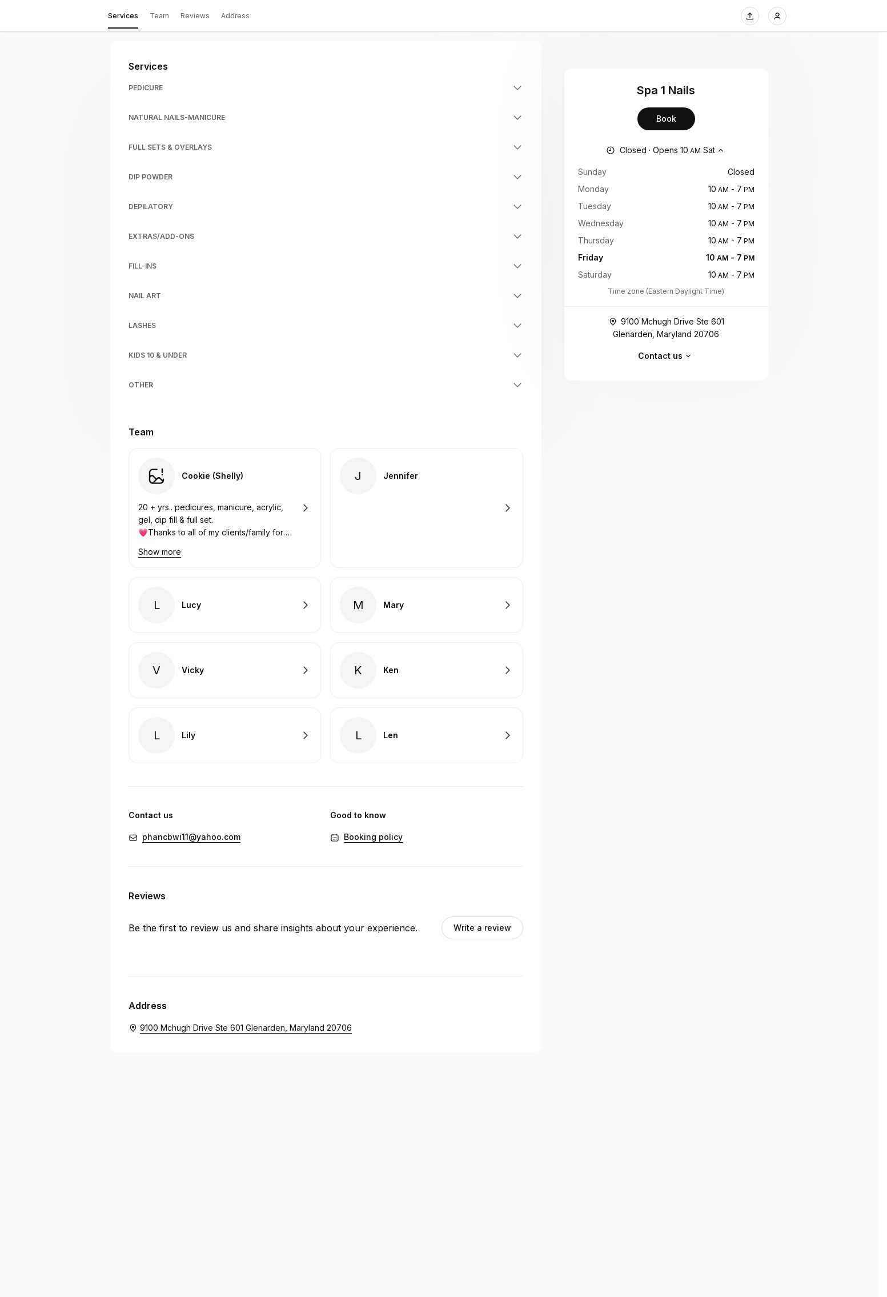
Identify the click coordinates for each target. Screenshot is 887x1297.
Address (235, 15)
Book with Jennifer (426, 508)
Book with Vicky (224, 670)
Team (159, 15)
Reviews (195, 15)
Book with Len (426, 735)
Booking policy (373, 837)
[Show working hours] (666, 150)
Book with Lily (224, 735)
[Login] (777, 16)
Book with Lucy (224, 605)
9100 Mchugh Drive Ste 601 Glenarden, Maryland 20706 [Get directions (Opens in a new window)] (666, 327)
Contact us (666, 356)
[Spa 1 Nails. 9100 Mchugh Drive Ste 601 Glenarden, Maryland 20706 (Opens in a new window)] (240, 1028)
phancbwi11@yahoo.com (191, 837)
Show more (159, 552)
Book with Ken (426, 670)
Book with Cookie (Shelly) (224, 508)
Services (123, 17)
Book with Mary (426, 605)
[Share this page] (750, 16)
